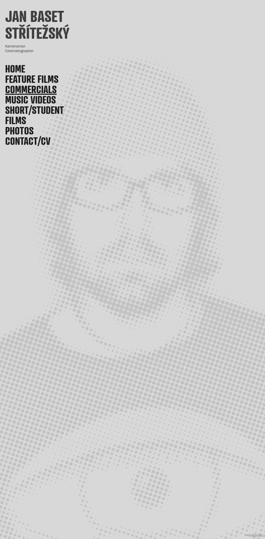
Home (15, 69)
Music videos (30, 99)
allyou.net (256, 535)
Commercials (31, 89)
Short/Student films (34, 115)
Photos (19, 130)
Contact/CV (27, 141)
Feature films (31, 79)
